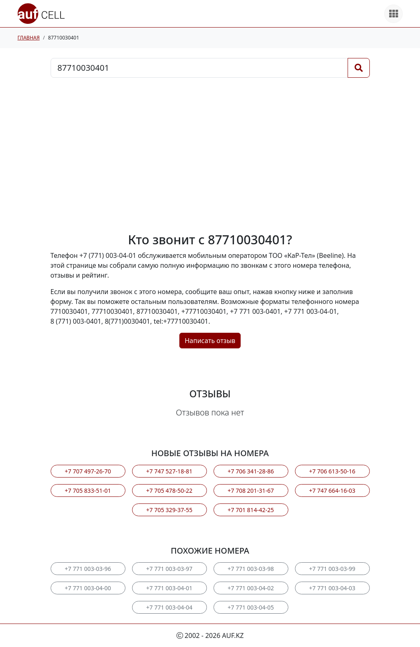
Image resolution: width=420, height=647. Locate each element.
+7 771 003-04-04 (169, 607)
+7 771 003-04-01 (169, 588)
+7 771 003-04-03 (332, 588)
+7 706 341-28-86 (250, 471)
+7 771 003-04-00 (88, 588)
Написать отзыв (210, 340)
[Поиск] (359, 68)
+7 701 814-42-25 (250, 510)
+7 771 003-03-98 (250, 569)
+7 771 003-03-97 (169, 569)
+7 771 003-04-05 (250, 607)
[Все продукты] (393, 14)
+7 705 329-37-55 (169, 510)
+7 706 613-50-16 (332, 471)
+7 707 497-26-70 (88, 471)
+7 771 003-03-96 (88, 569)
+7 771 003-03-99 (332, 569)
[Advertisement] (210, 155)
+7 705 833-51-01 (88, 490)
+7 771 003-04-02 (250, 588)
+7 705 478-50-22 (169, 490)
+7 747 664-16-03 (332, 490)
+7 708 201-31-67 (250, 490)
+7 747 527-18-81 (169, 471)
